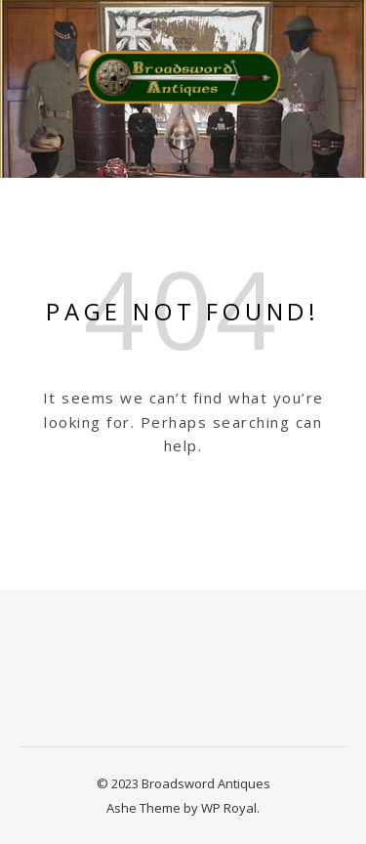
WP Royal (229, 808)
